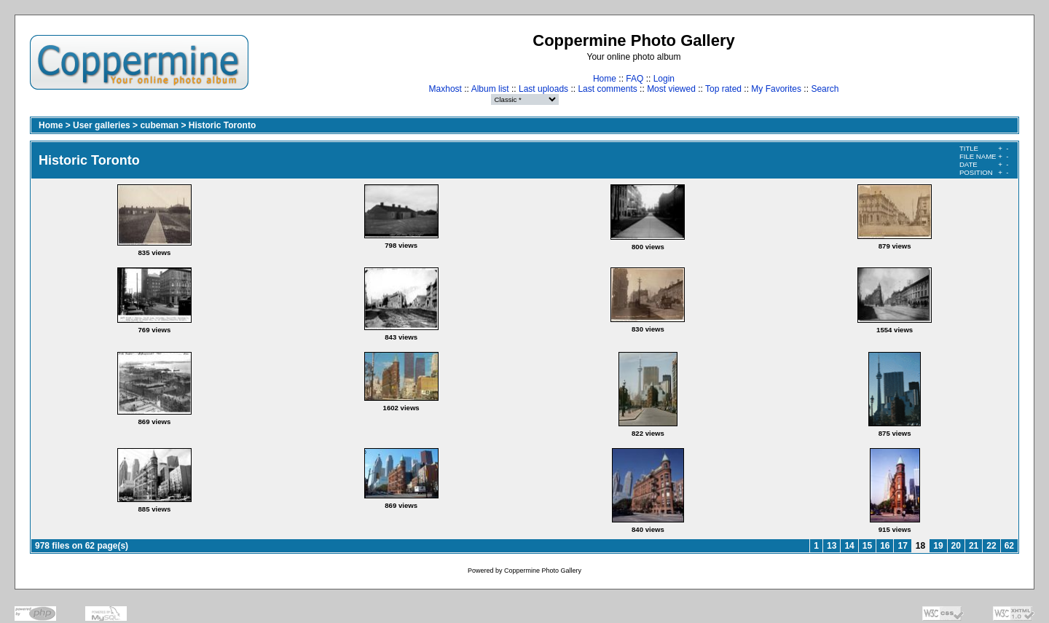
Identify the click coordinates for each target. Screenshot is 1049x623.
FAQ (634, 79)
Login (664, 79)
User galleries (101, 125)
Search (824, 89)
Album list (490, 89)
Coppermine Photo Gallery (542, 570)
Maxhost (445, 89)
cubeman (159, 125)
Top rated (723, 89)
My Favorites (776, 89)
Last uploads (543, 89)
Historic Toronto (222, 125)
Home (604, 79)
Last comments (607, 89)
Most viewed (671, 89)
